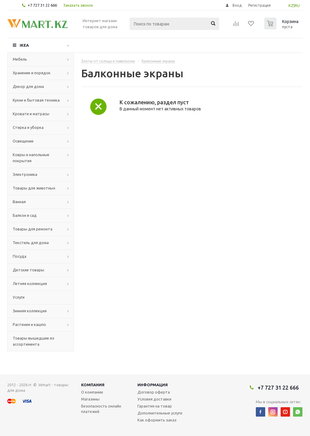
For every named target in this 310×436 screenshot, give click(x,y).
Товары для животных (34, 188)
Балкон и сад (25, 215)
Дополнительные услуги (159, 413)
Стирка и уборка (28, 127)
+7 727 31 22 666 (42, 5)
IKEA (24, 45)
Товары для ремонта (32, 229)
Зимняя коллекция (30, 311)
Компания (92, 385)
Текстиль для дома (31, 242)
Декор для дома (28, 86)
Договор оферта (153, 392)
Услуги (19, 297)
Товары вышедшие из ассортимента (33, 341)
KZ (291, 5)
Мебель (20, 59)
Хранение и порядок (32, 73)
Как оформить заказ (156, 420)
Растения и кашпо (29, 324)
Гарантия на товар (154, 406)
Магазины (90, 399)
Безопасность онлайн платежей (101, 409)
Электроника (25, 174)
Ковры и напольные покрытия (31, 158)
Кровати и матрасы (31, 114)
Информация (152, 385)
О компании (92, 392)
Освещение (23, 141)
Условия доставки (154, 399)
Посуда (19, 256)
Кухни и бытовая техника (36, 100)
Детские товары (28, 270)
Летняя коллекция (30, 283)
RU (297, 5)
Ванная (19, 202)
